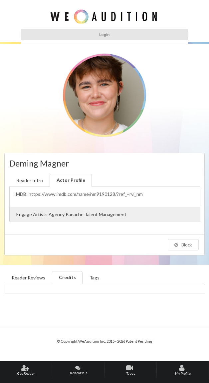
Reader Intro (29, 180)
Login (104, 34)
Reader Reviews (28, 277)
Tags (95, 277)
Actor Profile (71, 180)
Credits (67, 277)
